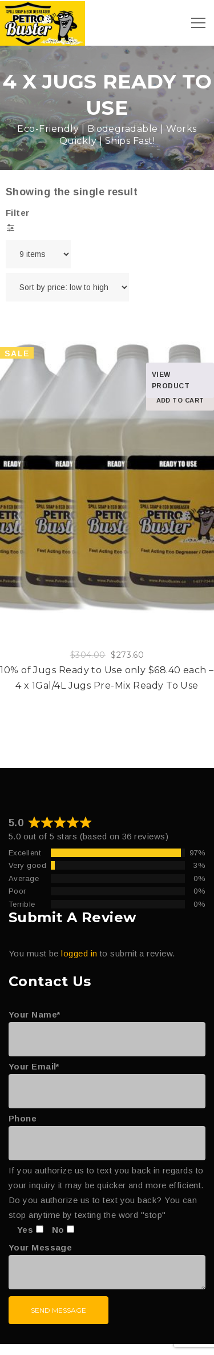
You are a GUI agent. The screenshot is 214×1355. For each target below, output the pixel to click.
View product (170, 380)
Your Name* (107, 1027)
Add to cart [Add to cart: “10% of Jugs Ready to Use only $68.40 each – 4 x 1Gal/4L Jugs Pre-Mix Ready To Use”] (180, 400)
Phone (107, 1130)
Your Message (107, 1267)
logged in (79, 953)
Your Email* (107, 1079)
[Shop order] (67, 287)
